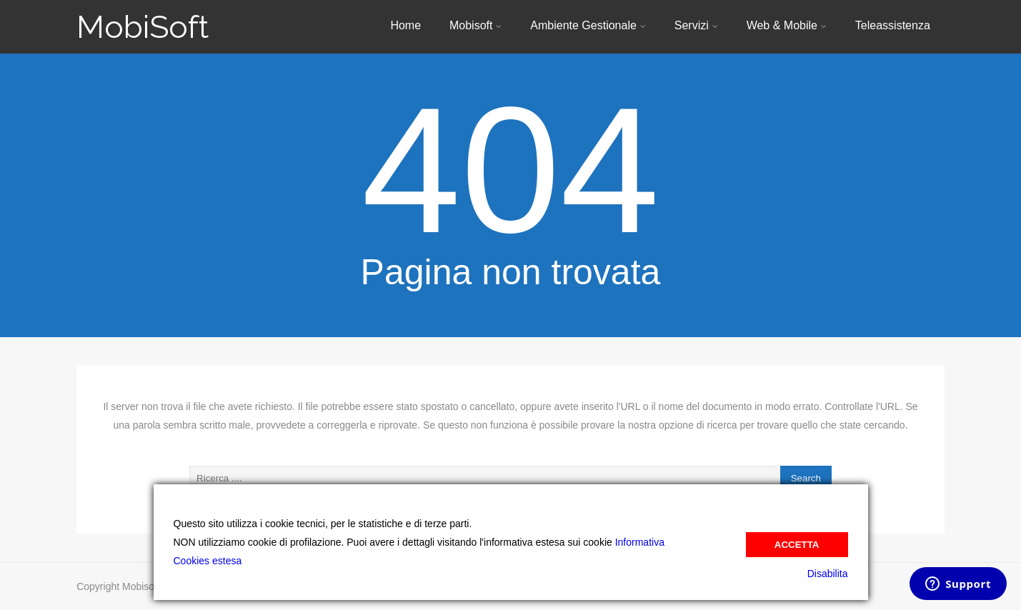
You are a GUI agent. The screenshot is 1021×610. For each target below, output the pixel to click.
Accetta (797, 544)
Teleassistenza (892, 25)
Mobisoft (475, 25)
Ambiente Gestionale (588, 25)
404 (510, 170)
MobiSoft (142, 27)
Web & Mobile (787, 25)
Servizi (696, 25)
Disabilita (827, 573)
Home (405, 25)
